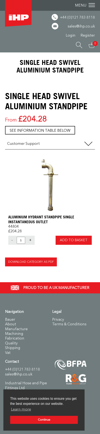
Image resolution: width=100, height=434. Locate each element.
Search (79, 45)
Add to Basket (74, 240)
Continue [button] (44, 420)
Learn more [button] (21, 409)
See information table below (40, 130)
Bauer (10, 319)
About (10, 324)
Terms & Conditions (69, 324)
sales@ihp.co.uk (18, 374)
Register (88, 35)
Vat (8, 352)
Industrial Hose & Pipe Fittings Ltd (18, 13)
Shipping (12, 347)
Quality (11, 343)
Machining (14, 333)
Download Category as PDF (31, 262)
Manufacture (16, 329)
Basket (92, 45)
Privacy (58, 319)
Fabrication (14, 338)
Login (70, 35)
